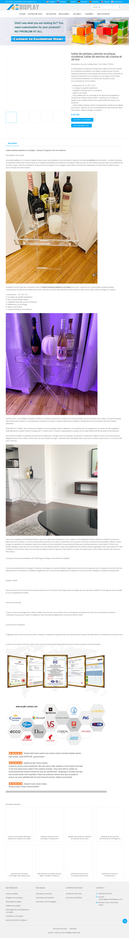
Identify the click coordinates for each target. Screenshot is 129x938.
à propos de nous (35, 14)
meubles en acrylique (14, 916)
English (52, 2)
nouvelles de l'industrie (45, 897)
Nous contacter (103, 14)
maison (11, 39)
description (12, 143)
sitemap (73, 928)
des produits (64, 14)
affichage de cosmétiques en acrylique (17, 910)
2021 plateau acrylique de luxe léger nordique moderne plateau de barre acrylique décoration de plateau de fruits (49, 875)
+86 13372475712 (105, 893)
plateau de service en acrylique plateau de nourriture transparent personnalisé (79, 875)
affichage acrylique (13, 901)
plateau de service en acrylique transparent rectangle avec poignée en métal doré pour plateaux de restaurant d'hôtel (49, 838)
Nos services (51, 14)
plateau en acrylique (65, 39)
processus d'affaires (74, 897)
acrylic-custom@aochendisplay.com (22, 2)
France (106, 2)
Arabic (73, 2)
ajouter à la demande (82, 120)
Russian (63, 2)
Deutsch (84, 2)
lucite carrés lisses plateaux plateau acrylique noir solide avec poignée (19, 838)
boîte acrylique (12, 893)
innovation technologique (46, 901)
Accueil (22, 14)
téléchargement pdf (81, 126)
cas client (77, 14)
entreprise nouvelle (44, 893)
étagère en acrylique (14, 897)
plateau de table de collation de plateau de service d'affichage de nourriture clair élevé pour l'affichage (80, 838)
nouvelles (89, 14)
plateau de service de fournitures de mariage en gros (109, 838)
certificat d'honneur (74, 893)
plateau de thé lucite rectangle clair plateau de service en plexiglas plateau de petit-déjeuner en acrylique (19, 875)
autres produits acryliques (42, 39)
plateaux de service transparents (110, 875)
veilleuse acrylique (13, 905)
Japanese (118, 2)
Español (95, 2)
